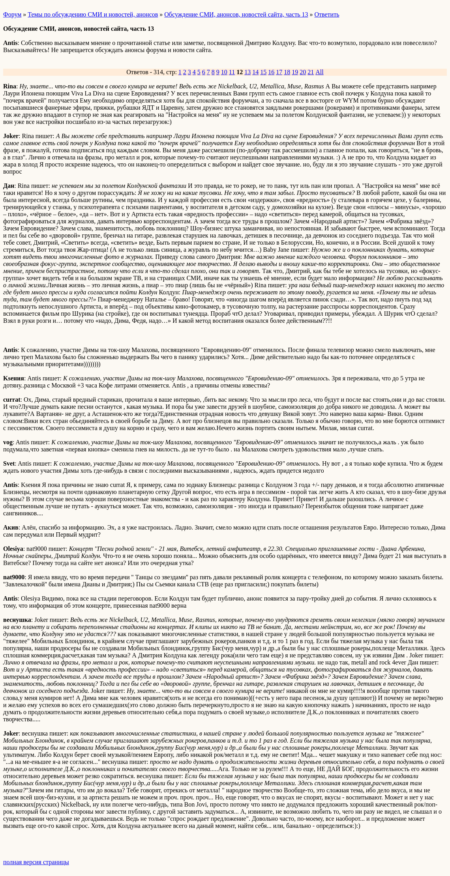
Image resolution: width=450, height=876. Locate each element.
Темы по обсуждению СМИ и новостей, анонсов (93, 14)
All (319, 72)
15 (263, 72)
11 (232, 72)
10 (224, 72)
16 (271, 72)
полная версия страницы (36, 862)
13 (247, 72)
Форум (12, 14)
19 (295, 72)
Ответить (327, 14)
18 (287, 72)
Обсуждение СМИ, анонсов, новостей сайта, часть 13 (236, 14)
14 (255, 72)
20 (303, 72)
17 (279, 72)
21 (311, 72)
